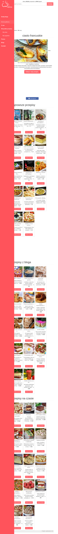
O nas (2, 25)
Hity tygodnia (5, 35)
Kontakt (3, 46)
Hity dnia (4, 32)
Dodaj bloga (4, 16)
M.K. (56, 531)
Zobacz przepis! (21, 132)
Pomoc (3, 39)
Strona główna (5, 22)
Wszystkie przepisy (6, 28)
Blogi (2, 42)
